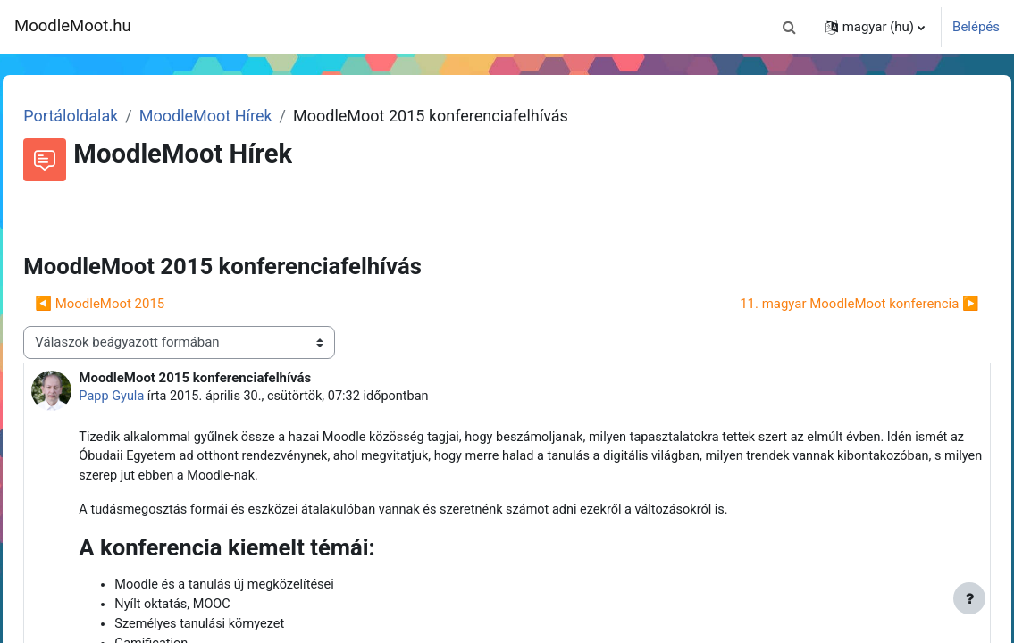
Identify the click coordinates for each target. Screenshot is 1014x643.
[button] (790, 27)
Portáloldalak (110, 115)
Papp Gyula (152, 396)
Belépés (976, 27)
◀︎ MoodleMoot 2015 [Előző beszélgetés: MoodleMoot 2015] (140, 304)
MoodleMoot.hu (72, 26)
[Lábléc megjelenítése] (969, 598)
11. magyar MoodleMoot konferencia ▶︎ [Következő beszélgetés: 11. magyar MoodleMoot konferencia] (819, 304)
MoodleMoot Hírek (245, 115)
